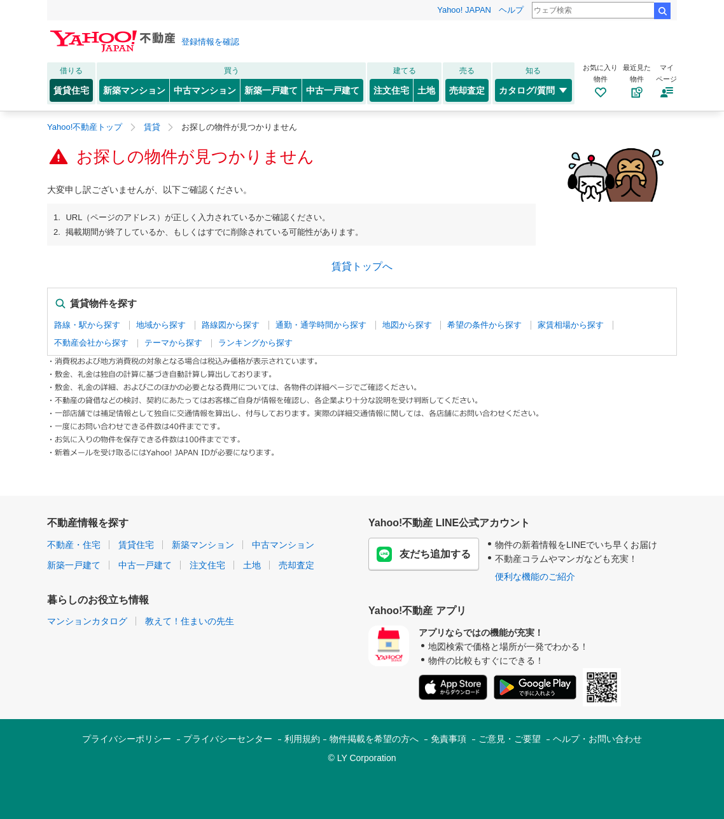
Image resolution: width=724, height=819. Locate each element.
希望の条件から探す (484, 325)
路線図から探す (231, 325)
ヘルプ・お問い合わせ (597, 739)
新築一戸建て (271, 90)
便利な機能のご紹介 (535, 576)
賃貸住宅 (71, 90)
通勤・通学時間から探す (320, 325)
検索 (662, 11)
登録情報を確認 (210, 41)
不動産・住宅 (74, 545)
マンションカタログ (87, 621)
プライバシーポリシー (126, 739)
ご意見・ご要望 (509, 739)
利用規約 (302, 739)
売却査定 (467, 90)
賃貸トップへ (362, 266)
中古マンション (205, 90)
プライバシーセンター (227, 739)
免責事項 (448, 739)
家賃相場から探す (571, 325)
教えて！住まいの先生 (189, 621)
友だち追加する (424, 554)
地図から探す (407, 325)
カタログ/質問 (533, 90)
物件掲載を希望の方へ (374, 739)
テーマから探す (173, 342)
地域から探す (161, 325)
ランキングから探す (255, 342)
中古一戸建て (332, 90)
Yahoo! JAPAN (464, 10)
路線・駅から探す (87, 325)
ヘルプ (511, 10)
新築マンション (134, 90)
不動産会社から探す (91, 342)
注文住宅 (391, 90)
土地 (426, 90)
